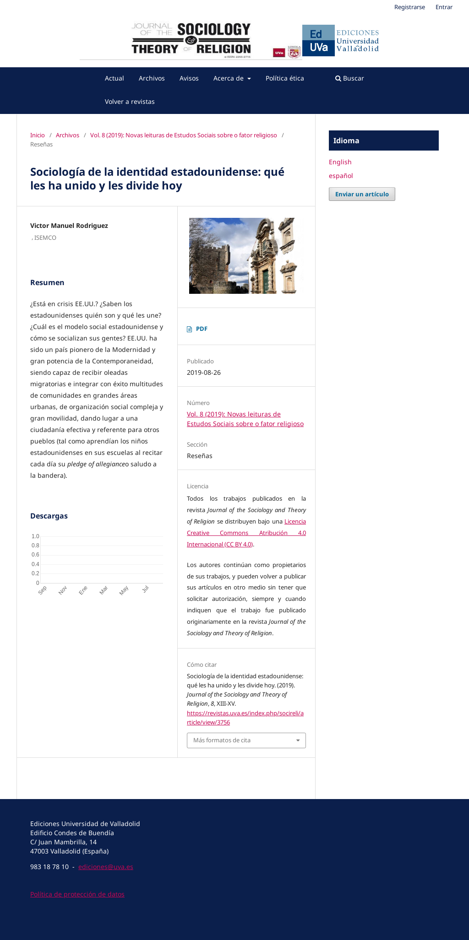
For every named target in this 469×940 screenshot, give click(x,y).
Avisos (189, 78)
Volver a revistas (130, 101)
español (341, 175)
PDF (201, 328)
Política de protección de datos (77, 894)
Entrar (444, 7)
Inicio (37, 135)
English (340, 161)
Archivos (152, 78)
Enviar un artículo (362, 194)
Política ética (285, 78)
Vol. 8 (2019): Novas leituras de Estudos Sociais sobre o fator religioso (183, 135)
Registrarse (409, 7)
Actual (114, 78)
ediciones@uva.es (105, 866)
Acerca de (229, 78)
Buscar (349, 78)
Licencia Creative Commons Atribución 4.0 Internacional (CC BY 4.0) (246, 532)
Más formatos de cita (222, 740)
